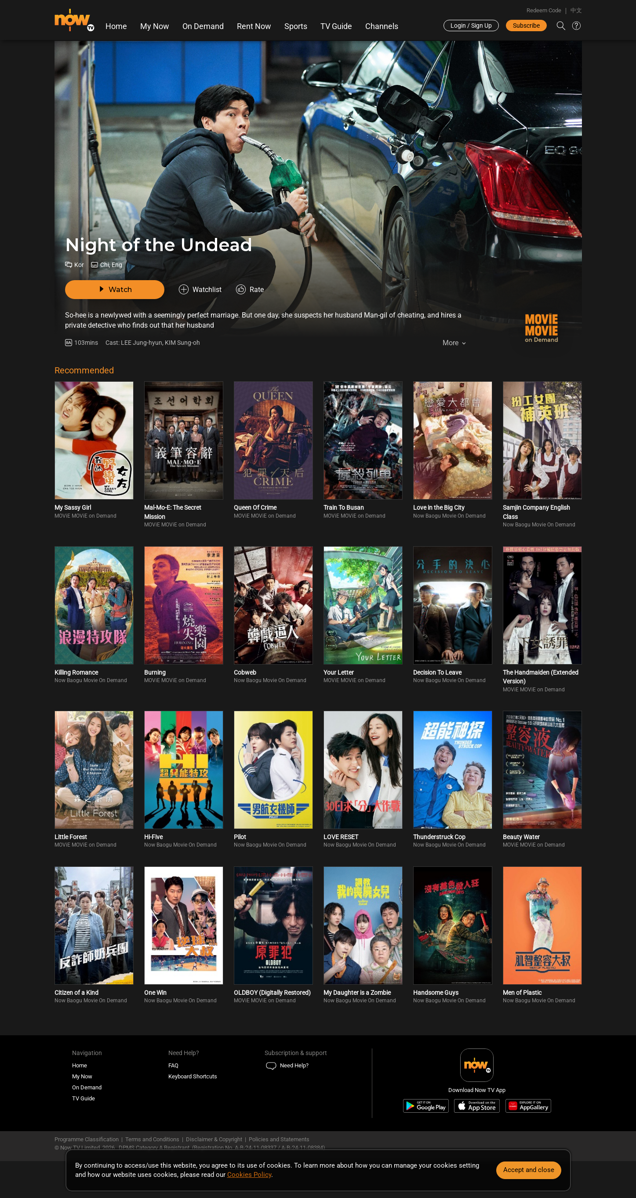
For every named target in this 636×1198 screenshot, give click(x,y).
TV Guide (336, 26)
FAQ (173, 1065)
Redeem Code (544, 10)
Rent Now (254, 26)
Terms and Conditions (152, 1139)
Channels (381, 26)
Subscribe (526, 25)
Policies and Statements (279, 1139)
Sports (295, 26)
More (450, 343)
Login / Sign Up (471, 25)
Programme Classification (87, 1139)
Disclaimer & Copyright (214, 1139)
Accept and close (528, 1170)
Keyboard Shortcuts (192, 1076)
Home (116, 26)
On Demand (203, 26)
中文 (576, 10)
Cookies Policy (249, 1175)
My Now (154, 26)
